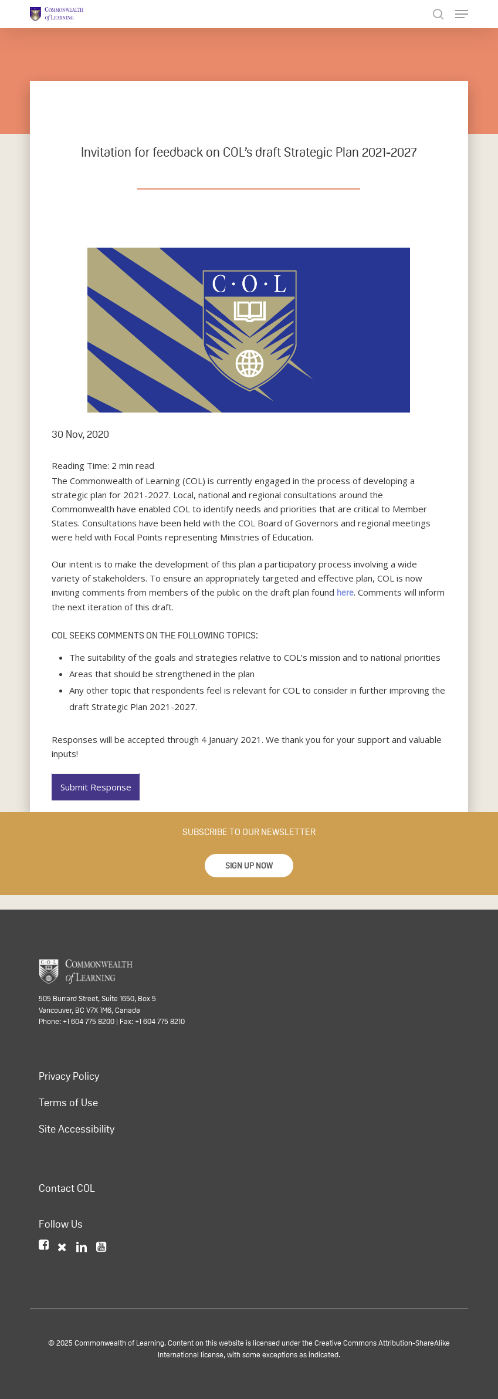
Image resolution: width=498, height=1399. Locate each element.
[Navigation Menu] (461, 14)
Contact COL (67, 1188)
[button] (249, 865)
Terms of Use (68, 1103)
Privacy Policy (69, 1076)
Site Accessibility (76, 1129)
